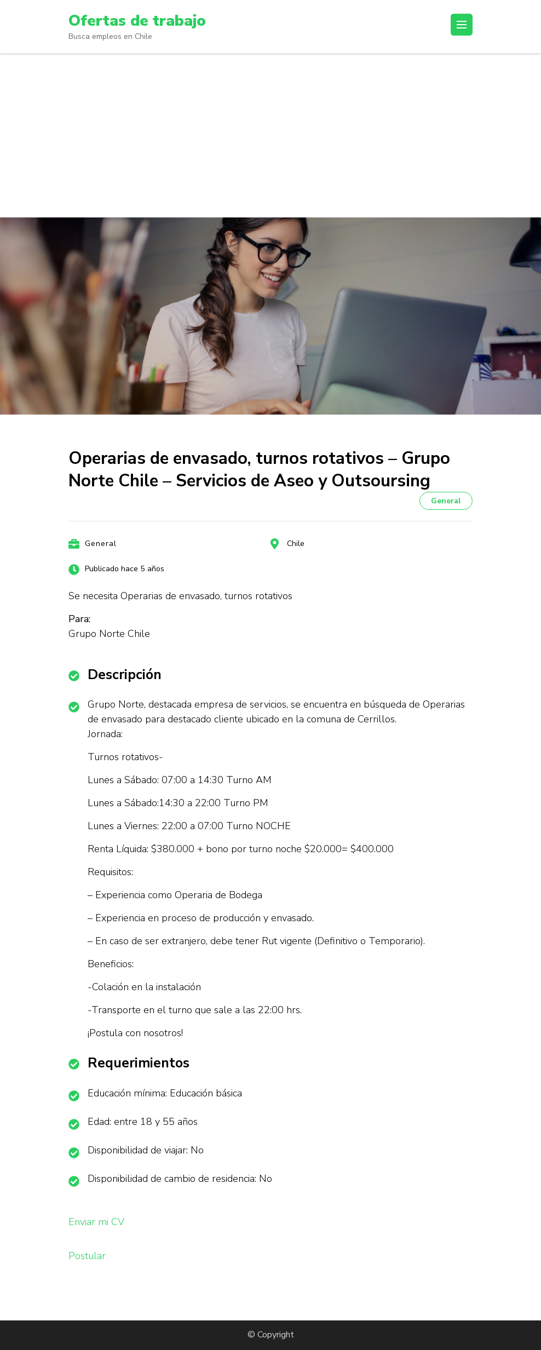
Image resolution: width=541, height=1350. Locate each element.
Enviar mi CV (96, 1221)
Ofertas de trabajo (137, 20)
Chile (295, 543)
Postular (87, 1255)
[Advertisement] (270, 135)
